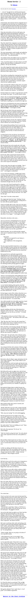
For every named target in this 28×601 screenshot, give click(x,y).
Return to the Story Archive (14, 596)
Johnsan (14, 5)
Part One (14, 8)
